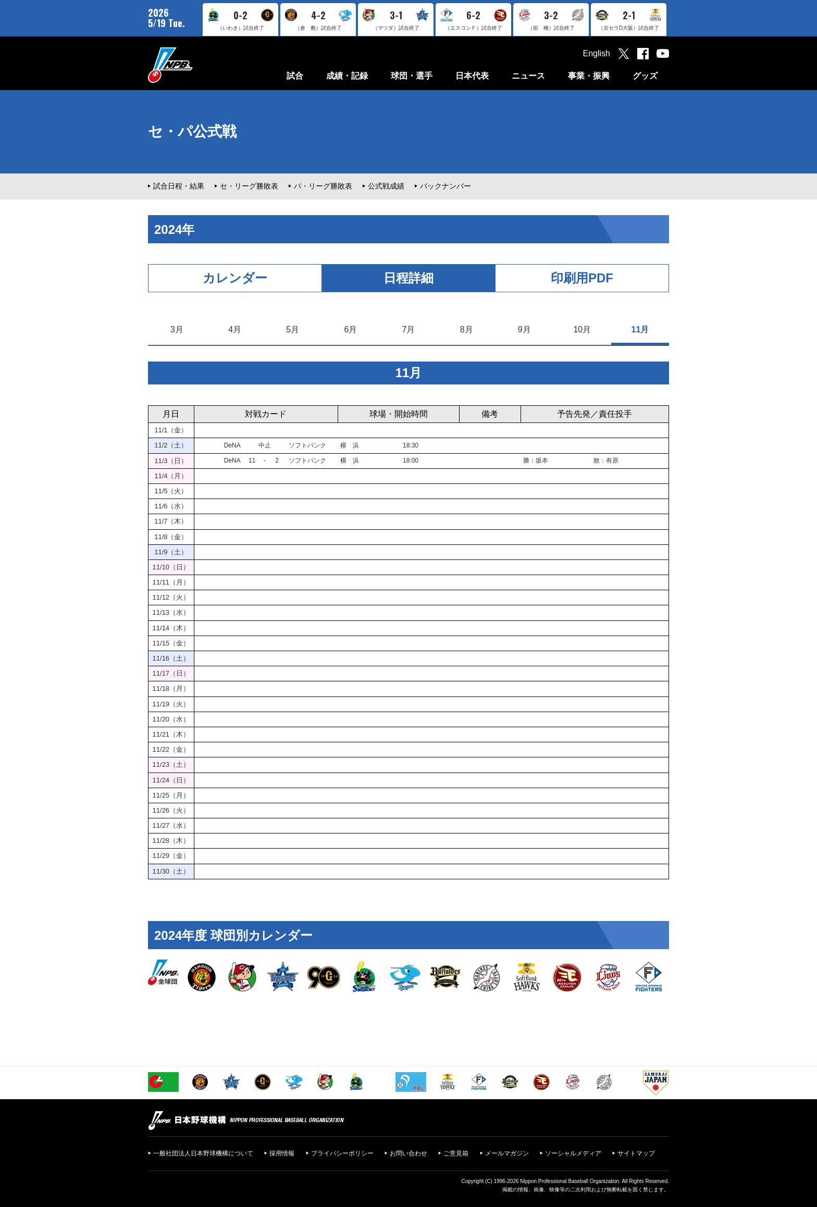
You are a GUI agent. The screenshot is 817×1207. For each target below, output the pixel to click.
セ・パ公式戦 (192, 131)
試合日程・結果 (178, 186)
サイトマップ (636, 1153)
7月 (408, 329)
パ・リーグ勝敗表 (323, 186)
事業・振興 (589, 75)
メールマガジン (507, 1153)
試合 (295, 75)
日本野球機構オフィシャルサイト (196, 65)
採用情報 (281, 1153)
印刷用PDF (582, 278)
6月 (350, 329)
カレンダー (235, 278)
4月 (234, 329)
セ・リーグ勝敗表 (249, 186)
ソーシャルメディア (573, 1153)
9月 (524, 329)
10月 (582, 329)
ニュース (528, 75)
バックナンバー (445, 186)
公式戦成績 (386, 186)
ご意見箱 (455, 1153)
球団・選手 (411, 75)
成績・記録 (347, 75)
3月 (176, 329)
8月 (466, 329)
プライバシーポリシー (342, 1153)
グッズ (645, 75)
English (596, 53)
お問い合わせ (408, 1153)
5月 (292, 329)
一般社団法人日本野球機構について (203, 1153)
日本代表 (472, 75)
